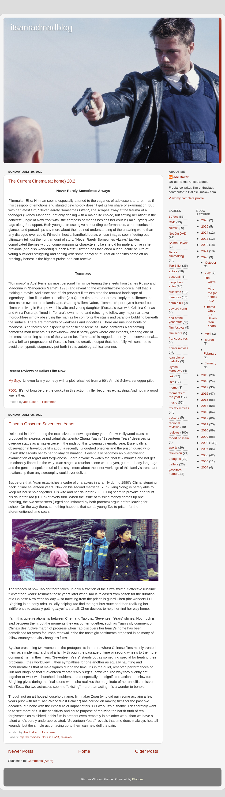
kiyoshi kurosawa (175, 368)
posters (174, 417)
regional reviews (174, 425)
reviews (66, 737)
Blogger (137, 779)
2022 (205, 245)
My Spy (14, 380)
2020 (205, 257)
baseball (174, 276)
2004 (205, 467)
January (210, 363)
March (209, 339)
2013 (205, 412)
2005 (205, 461)
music (173, 402)
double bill (176, 303)
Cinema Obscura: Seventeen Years (41, 424)
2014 (205, 406)
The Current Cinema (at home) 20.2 (41, 181)
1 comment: (50, 402)
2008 (205, 443)
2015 (205, 399)
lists (171, 382)
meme (173, 387)
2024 (205, 232)
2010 (205, 430)
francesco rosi (178, 338)
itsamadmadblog (41, 27)
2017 (205, 387)
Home (84, 751)
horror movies (178, 348)
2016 (205, 393)
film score (175, 333)
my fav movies (29, 737)
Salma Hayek (178, 243)
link (171, 376)
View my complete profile (186, 198)
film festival (176, 327)
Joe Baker (181, 177)
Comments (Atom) (40, 761)
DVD (172, 222)
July (208, 272)
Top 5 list (175, 265)
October (210, 262)
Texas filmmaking (176, 254)
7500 (12, 390)
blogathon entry (176, 284)
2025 (205, 226)
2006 (205, 455)
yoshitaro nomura (175, 471)
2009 (205, 436)
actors (173, 271)
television (175, 453)
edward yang (178, 308)
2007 (205, 449)
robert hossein (179, 438)
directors (175, 297)
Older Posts (146, 751)
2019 (205, 375)
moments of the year (177, 395)
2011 (205, 424)
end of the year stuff (176, 319)
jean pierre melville (176, 359)
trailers (173, 464)
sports (173, 447)
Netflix (173, 228)
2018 (205, 381)
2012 (205, 418)
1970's (173, 216)
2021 (205, 251)
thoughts (175, 458)
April (208, 333)
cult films (175, 292)
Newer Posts (20, 751)
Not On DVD (50, 737)
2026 (205, 220)
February (210, 353)
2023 (205, 238)
